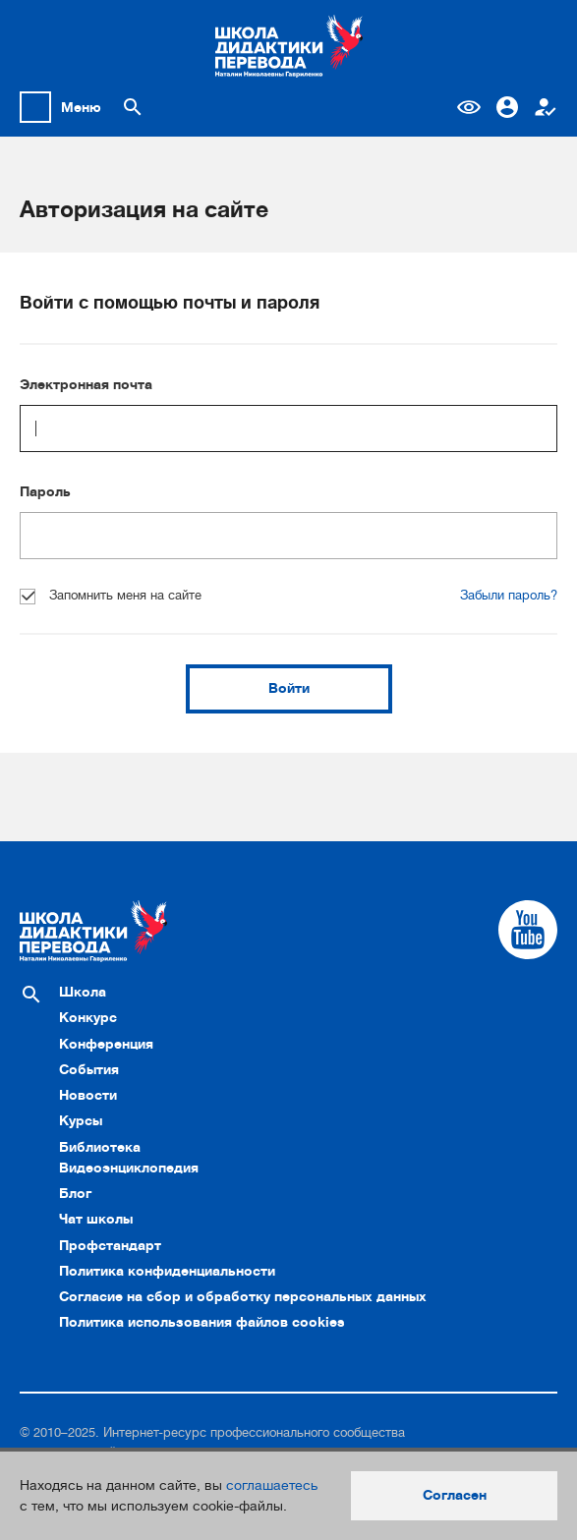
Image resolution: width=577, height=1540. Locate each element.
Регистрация (545, 107)
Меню (81, 107)
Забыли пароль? (508, 595)
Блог (75, 1193)
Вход (507, 107)
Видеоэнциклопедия (129, 1167)
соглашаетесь (271, 1485)
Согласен (455, 1495)
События (89, 1069)
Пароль (45, 491)
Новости (88, 1095)
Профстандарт (110, 1245)
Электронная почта (86, 384)
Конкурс (88, 1017)
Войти (289, 688)
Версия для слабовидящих (469, 107)
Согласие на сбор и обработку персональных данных (243, 1296)
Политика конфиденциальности (167, 1271)
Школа (82, 991)
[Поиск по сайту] (132, 107)
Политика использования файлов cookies (202, 1322)
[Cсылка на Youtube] (527, 929)
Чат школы (96, 1218)
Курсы (80, 1120)
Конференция (106, 1044)
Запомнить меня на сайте (111, 595)
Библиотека (100, 1147)
